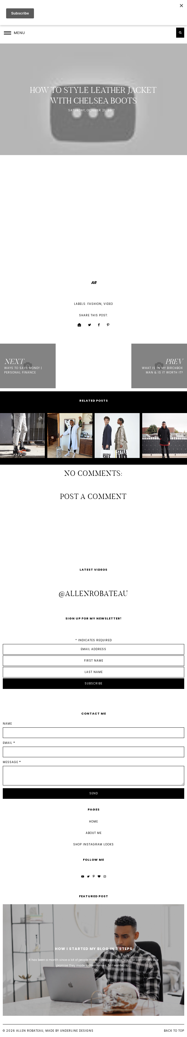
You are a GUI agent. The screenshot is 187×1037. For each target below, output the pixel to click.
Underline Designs (77, 1031)
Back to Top (174, 1031)
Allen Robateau (29, 1031)
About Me (94, 833)
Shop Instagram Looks (93, 844)
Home (93, 821)
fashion (94, 304)
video (108, 304)
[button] (14, 33)
